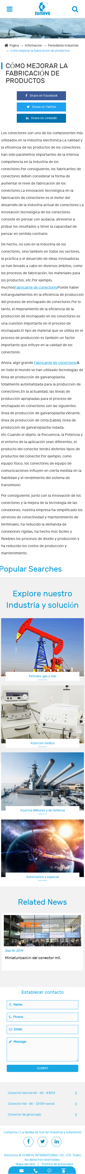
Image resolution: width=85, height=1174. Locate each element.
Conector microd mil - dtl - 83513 (31, 1093)
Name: (16, 1005)
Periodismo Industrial (63, 45)
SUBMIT (42, 1068)
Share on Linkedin (41, 118)
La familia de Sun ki (34, 1132)
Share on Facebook (41, 96)
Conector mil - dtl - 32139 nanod (31, 1104)
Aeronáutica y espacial (42, 877)
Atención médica (42, 743)
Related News (42, 902)
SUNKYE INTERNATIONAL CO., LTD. (47, 1155)
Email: (15, 1029)
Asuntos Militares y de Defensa (42, 810)
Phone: (16, 1017)
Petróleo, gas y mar (42, 676)
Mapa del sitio (25, 1164)
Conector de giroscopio (24, 1114)
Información (33, 45)
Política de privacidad (57, 1164)
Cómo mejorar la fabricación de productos (40, 51)
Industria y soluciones (65, 1132)
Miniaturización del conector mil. (33, 958)
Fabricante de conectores (36, 287)
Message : (18, 1042)
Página (14, 45)
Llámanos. (11, 1132)
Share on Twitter (41, 107)
